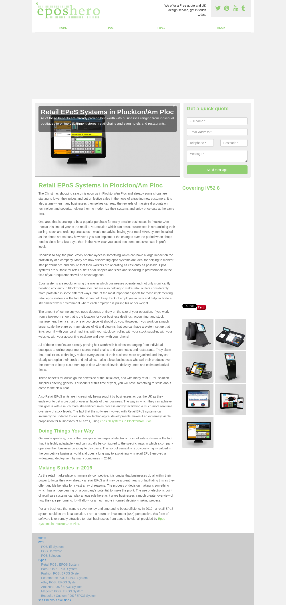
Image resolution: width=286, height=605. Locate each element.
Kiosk (221, 27)
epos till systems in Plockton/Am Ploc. (126, 421)
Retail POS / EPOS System (60, 564)
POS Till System (52, 546)
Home (63, 27)
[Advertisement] (143, 66)
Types (161, 27)
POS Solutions (51, 555)
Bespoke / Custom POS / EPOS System (69, 595)
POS (111, 27)
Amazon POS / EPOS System (62, 587)
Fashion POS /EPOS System (61, 573)
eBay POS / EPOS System (59, 582)
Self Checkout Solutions (54, 600)
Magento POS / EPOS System (62, 591)
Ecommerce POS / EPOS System (64, 578)
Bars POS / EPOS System (59, 569)
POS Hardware (51, 551)
